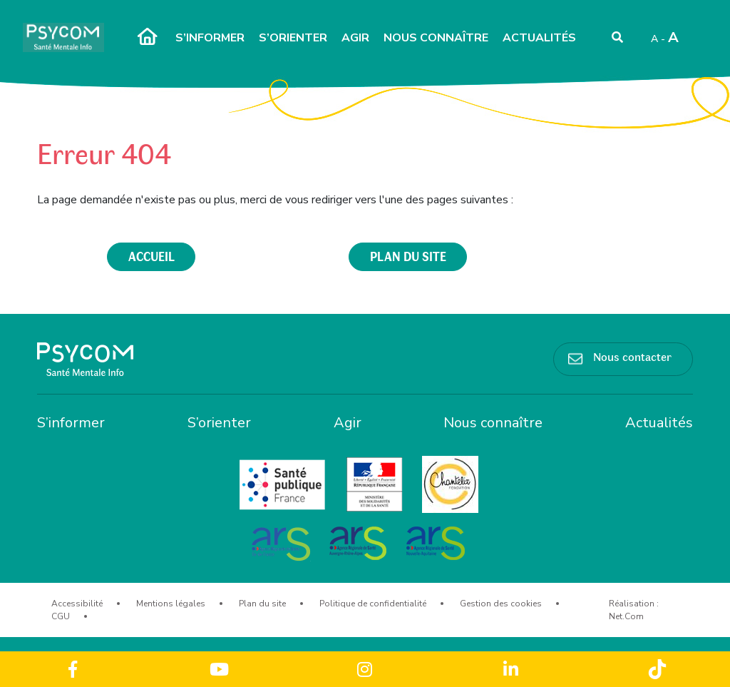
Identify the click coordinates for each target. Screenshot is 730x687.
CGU (60, 616)
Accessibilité (77, 603)
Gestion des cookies (501, 603)
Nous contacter (632, 356)
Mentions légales (170, 603)
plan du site (408, 256)
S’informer (210, 38)
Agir (355, 38)
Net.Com (626, 616)
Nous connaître (436, 38)
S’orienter (293, 38)
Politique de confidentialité (372, 603)
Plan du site (262, 603)
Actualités (539, 38)
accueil (151, 256)
